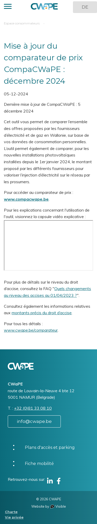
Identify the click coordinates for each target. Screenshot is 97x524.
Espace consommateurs (22, 23)
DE (85, 7)
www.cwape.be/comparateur (31, 330)
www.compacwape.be (26, 199)
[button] (8, 7)
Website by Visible (48, 506)
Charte (11, 512)
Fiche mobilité (39, 463)
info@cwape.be (34, 421)
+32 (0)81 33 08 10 (33, 408)
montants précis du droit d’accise (42, 312)
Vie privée (14, 517)
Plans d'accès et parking (50, 447)
